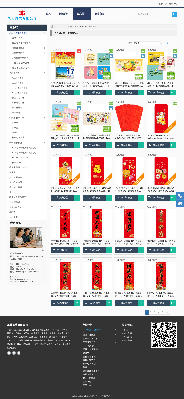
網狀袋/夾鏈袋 (15, 187)
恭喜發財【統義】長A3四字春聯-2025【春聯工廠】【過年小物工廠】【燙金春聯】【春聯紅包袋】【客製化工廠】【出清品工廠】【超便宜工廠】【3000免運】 (65, 295)
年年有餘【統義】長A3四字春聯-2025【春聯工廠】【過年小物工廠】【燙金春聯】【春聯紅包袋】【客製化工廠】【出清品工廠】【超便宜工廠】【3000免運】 (65, 242)
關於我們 (63, 13)
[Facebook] (9, 353)
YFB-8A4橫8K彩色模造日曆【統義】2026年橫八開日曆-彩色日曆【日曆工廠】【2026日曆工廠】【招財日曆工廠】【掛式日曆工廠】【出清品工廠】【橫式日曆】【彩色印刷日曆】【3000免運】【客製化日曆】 (65, 84)
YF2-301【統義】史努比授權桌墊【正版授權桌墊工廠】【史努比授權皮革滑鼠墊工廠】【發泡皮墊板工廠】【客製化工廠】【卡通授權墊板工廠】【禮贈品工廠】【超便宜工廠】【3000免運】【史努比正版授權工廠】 (97, 137)
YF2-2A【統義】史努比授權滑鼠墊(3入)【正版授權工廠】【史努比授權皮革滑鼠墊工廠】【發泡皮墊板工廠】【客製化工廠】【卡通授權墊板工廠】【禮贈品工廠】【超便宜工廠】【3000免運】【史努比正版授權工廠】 (161, 84)
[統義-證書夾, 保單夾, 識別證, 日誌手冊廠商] (164, 335)
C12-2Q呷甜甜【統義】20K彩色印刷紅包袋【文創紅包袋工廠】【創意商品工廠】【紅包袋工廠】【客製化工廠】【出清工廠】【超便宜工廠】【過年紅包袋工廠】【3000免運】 (161, 189)
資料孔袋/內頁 (15, 182)
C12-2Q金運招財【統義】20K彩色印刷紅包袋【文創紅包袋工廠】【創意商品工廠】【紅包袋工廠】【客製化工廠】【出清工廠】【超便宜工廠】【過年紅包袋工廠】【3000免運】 (65, 189)
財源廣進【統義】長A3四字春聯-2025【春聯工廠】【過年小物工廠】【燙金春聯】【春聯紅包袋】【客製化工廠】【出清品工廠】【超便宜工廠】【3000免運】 (129, 295)
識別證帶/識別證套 (17, 197)
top (178, 386)
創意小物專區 (15, 207)
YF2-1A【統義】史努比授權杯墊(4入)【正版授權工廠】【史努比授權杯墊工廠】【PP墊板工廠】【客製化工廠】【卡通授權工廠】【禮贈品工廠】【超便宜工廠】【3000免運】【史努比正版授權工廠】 (97, 84)
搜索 (174, 14)
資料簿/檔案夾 (15, 177)
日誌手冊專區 (28, 72)
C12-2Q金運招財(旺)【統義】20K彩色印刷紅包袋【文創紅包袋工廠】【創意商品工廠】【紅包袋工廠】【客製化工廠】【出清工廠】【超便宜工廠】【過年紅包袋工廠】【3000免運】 (161, 137)
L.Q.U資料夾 (15, 162)
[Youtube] (18, 353)
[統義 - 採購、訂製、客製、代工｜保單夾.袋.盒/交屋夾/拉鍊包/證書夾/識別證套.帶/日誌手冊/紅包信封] (22, 15)
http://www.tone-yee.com (20, 279)
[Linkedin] (14, 353)
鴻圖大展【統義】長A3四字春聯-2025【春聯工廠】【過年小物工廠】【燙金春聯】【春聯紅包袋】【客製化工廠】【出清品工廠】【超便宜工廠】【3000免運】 (97, 242)
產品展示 (81, 13)
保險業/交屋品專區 (28, 117)
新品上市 (13, 217)
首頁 (48, 13)
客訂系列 (13, 212)
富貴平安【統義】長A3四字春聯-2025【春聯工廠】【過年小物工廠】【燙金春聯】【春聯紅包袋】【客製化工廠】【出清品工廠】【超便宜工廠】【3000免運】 (161, 295)
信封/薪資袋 (14, 202)
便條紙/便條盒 (28, 142)
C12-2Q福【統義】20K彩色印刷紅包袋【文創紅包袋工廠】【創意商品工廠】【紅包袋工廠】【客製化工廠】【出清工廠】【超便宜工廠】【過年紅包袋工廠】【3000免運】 (97, 189)
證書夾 (12, 172)
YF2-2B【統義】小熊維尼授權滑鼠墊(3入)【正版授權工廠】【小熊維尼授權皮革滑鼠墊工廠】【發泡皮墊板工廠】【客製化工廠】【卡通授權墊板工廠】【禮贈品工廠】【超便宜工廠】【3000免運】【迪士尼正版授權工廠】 (65, 137)
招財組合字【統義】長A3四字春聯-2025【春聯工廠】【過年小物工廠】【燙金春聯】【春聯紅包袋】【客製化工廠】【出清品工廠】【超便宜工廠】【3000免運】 (161, 242)
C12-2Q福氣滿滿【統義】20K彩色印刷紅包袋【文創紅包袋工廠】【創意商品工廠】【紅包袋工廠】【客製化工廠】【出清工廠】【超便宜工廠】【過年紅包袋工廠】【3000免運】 (129, 189)
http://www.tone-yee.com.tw (21, 281)
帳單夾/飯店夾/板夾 (18, 167)
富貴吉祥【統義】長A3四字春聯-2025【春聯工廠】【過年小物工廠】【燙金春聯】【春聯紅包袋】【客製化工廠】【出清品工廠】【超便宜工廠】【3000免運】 (129, 242)
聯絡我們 (99, 13)
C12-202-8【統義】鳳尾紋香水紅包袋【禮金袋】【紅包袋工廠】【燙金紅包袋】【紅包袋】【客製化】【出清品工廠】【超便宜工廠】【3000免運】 (129, 137)
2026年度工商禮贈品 (28, 33)
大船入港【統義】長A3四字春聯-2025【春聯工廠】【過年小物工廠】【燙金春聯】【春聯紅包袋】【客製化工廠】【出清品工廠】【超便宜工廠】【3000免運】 (97, 295)
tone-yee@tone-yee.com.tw (27, 272)
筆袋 (11, 192)
